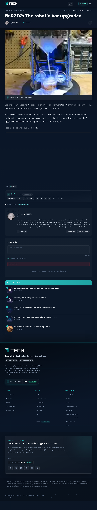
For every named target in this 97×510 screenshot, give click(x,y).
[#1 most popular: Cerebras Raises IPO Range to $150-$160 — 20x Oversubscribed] (48, 290)
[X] (32, 468)
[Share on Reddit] (45, 198)
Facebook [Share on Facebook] (28, 198)
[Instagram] (16, 468)
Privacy (50, 495)
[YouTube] (37, 468)
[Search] (76, 4)
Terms (56, 495)
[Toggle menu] (90, 4)
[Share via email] (58, 198)
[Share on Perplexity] (41, 198)
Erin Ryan (15, 23)
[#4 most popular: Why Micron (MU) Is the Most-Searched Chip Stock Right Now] (48, 319)
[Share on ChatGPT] (37, 198)
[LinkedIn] (21, 468)
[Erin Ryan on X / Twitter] (18, 231)
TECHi (6, 10)
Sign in (83, 3)
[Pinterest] (26, 468)
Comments (88, 495)
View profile (71, 231)
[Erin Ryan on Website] (25, 231)
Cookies (63, 495)
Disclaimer (71, 495)
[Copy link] (54, 198)
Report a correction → (24, 204)
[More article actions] (90, 23)
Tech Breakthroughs (17, 10)
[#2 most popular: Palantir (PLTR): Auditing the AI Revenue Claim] (48, 300)
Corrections (79, 495)
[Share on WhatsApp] (49, 198)
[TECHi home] (11, 3)
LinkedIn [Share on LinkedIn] (11, 198)
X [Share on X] (19, 198)
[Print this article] (62, 198)
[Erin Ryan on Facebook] (22, 231)
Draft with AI (27, 194)
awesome (13, 187)
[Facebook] (10, 468)
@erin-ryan (20, 217)
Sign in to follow (83, 231)
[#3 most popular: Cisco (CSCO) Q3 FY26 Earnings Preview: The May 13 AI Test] (48, 309)
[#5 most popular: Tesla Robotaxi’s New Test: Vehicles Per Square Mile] (48, 329)
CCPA (50, 497)
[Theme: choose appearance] (70, 4)
